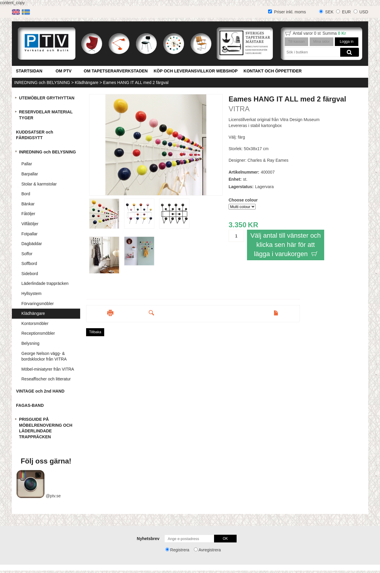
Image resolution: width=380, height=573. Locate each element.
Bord (25, 193)
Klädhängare (86, 82)
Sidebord (29, 273)
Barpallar (29, 174)
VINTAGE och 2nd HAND (40, 391)
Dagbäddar (31, 243)
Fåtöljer (28, 213)
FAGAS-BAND (30, 405)
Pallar (26, 163)
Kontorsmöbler (34, 323)
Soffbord (29, 263)
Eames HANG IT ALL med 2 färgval (135, 82)
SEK (329, 11)
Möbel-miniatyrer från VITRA (47, 369)
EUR (346, 11)
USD (363, 11)
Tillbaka (95, 332)
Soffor (26, 253)
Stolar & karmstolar (39, 184)
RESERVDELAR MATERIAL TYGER (46, 114)
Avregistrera (210, 549)
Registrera (179, 549)
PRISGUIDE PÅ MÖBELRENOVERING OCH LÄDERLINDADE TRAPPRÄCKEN (45, 428)
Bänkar (27, 203)
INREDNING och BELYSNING (42, 82)
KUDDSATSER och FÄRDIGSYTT (34, 135)
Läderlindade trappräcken (45, 283)
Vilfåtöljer (29, 223)
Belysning (30, 343)
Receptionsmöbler (38, 333)
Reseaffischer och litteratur (46, 379)
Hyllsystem (31, 293)
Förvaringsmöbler (37, 303)
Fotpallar (29, 233)
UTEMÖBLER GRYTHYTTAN (47, 98)
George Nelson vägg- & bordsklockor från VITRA (44, 356)
